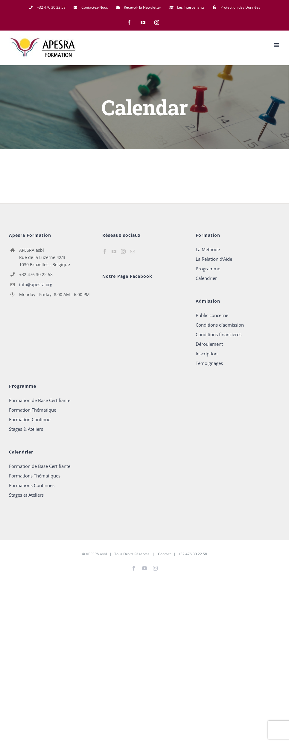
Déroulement (209, 344)
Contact (164, 554)
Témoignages (209, 363)
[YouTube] (114, 251)
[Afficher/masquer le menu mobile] (277, 45)
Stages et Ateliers (26, 495)
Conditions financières (218, 334)
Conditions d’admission (220, 325)
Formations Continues (31, 485)
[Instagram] (123, 251)
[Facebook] (104, 251)
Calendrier (206, 278)
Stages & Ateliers (26, 429)
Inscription (206, 354)
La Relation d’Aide (214, 259)
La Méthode (208, 249)
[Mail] (132, 251)
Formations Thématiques (34, 476)
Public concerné (212, 315)
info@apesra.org (35, 284)
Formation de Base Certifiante (39, 400)
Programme (208, 269)
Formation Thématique (32, 410)
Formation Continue (29, 419)
